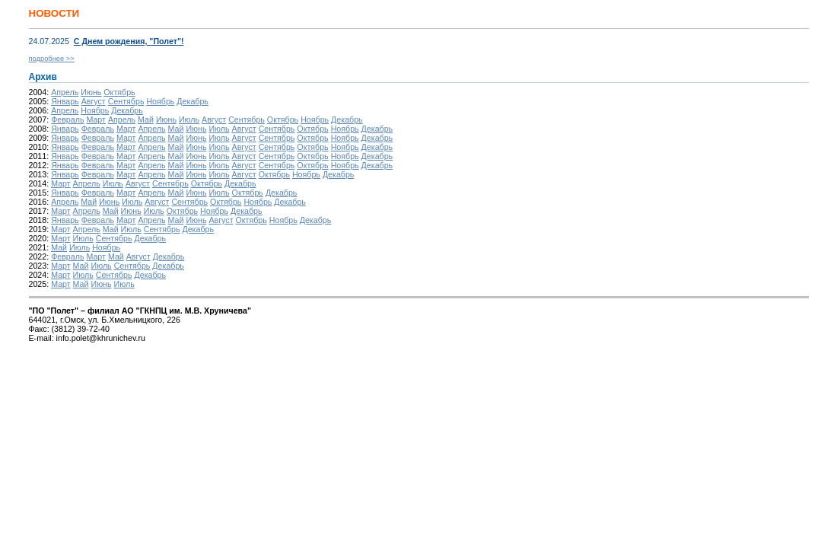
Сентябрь (126, 101)
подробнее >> (52, 58)
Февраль (67, 119)
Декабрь (192, 101)
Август (93, 101)
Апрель (64, 92)
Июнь (91, 92)
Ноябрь (160, 101)
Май (146, 119)
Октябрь (119, 92)
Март (96, 119)
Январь (65, 101)
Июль (189, 119)
